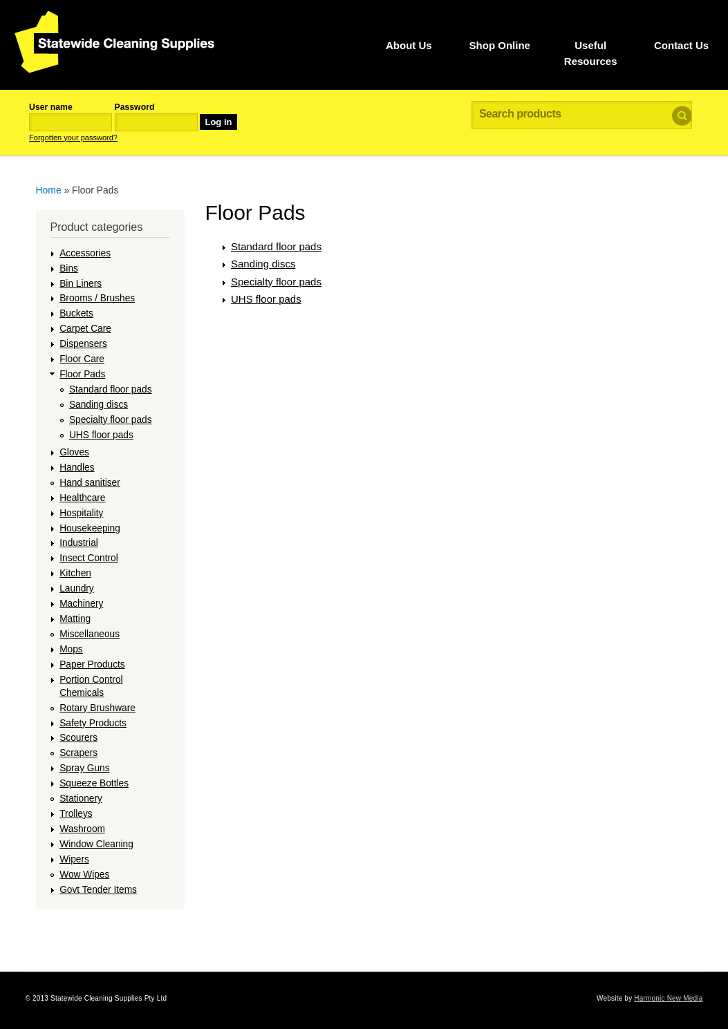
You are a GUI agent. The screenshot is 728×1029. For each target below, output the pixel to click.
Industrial (78, 543)
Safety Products (93, 723)
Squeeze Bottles (94, 783)
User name (51, 107)
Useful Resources (590, 53)
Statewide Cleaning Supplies (114, 41)
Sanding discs (98, 404)
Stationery (80, 798)
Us (409, 45)
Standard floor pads (110, 389)
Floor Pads (82, 374)
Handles (76, 467)
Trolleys (75, 814)
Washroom (82, 829)
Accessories (85, 253)
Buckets (76, 313)
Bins (68, 268)
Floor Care (81, 359)
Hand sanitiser (89, 483)
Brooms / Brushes (97, 298)
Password (135, 107)
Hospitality (81, 513)
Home (49, 190)
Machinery (81, 603)
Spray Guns (84, 768)
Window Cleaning (96, 844)
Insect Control (88, 558)
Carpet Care (85, 328)
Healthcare (82, 498)
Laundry (76, 588)
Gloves (74, 452)
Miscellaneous (89, 634)
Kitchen (75, 573)
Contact (681, 45)
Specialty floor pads (110, 420)
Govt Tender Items (98, 890)
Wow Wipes (84, 874)
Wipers (74, 859)
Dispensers (83, 344)
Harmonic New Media (668, 998)
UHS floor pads (101, 435)
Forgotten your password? (73, 137)
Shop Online (499, 45)
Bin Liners (80, 284)
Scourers (78, 738)
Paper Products (91, 664)
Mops (71, 649)
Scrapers (78, 753)
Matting (75, 619)
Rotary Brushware (97, 708)
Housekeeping (89, 528)
